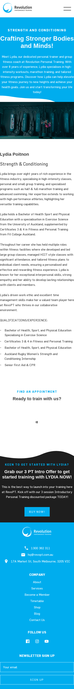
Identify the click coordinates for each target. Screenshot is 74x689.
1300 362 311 (37, 548)
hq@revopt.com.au (37, 554)
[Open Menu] (67, 8)
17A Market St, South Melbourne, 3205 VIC (37, 561)
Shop (37, 607)
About (37, 582)
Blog (37, 613)
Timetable (37, 601)
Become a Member (37, 594)
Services (37, 588)
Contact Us (37, 620)
